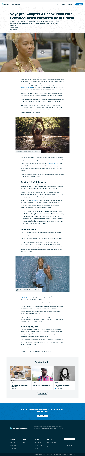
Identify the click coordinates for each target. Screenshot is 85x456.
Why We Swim (35, 200)
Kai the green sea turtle (53, 163)
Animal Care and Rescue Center (52, 110)
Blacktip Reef (25, 297)
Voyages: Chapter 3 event (27, 87)
